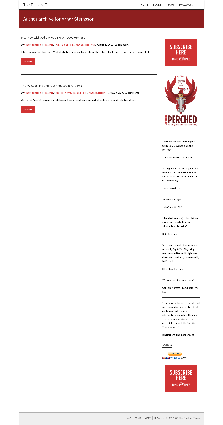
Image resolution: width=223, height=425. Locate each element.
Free (56, 44)
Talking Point (67, 44)
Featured (48, 44)
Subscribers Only (63, 92)
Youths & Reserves (85, 44)
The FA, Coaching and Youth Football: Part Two (51, 85)
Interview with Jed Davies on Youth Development (53, 37)
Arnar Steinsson (32, 44)
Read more (28, 61)
